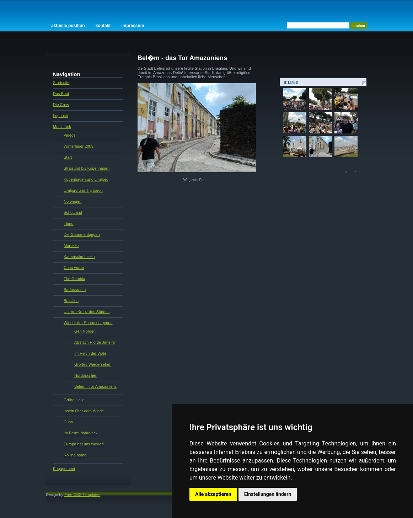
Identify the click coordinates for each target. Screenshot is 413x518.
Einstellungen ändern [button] (267, 494)
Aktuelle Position (68, 25)
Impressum (132, 25)
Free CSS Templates (82, 494)
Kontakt (103, 25)
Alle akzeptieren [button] (213, 494)
